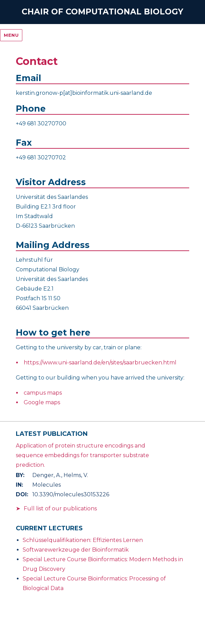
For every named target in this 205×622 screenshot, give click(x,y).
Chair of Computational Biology (102, 11)
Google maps (42, 402)
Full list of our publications (60, 508)
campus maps (43, 392)
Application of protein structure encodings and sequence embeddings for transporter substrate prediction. (82, 455)
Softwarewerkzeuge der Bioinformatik (76, 549)
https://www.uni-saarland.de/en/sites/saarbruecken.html (100, 362)
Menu (11, 35)
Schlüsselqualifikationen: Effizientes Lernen (83, 540)
